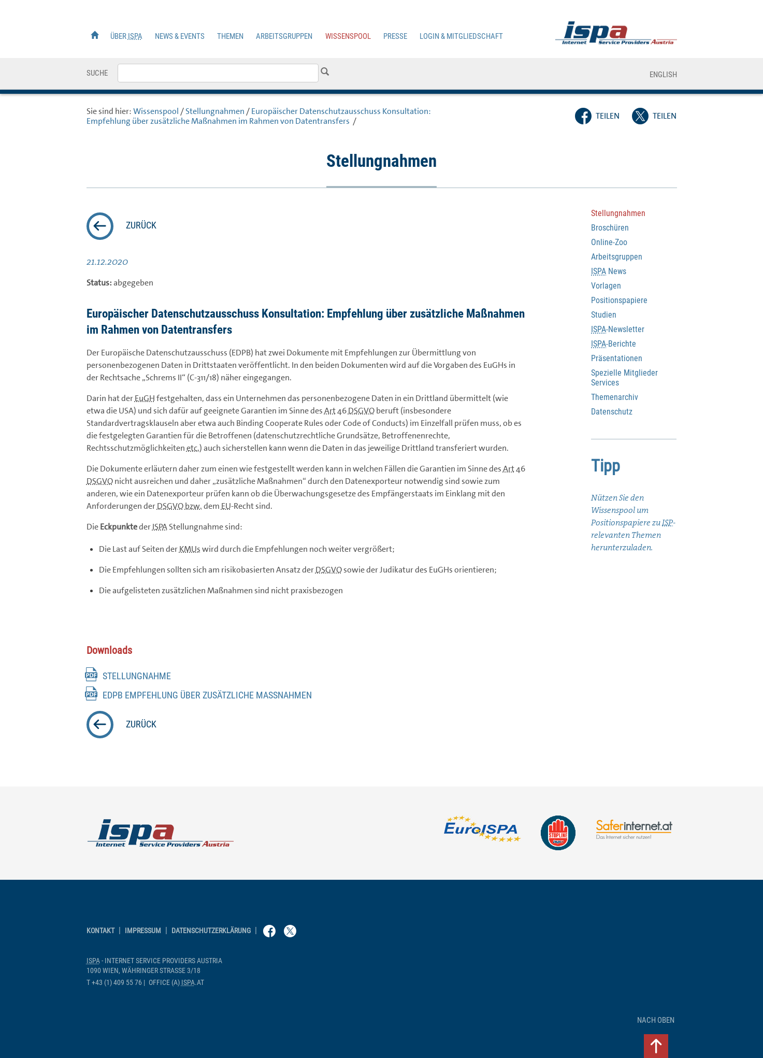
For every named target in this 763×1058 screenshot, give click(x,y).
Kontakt (100, 930)
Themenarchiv (614, 397)
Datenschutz (611, 412)
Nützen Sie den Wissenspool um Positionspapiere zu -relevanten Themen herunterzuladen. (633, 522)
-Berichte (613, 344)
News (608, 271)
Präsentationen (616, 358)
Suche (97, 73)
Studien (603, 315)
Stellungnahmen (214, 111)
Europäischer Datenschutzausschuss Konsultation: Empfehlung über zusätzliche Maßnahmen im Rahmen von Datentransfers (259, 116)
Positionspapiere (619, 300)
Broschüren (610, 228)
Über (126, 36)
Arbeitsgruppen (284, 36)
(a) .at (176, 982)
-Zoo (609, 242)
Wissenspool (348, 36)
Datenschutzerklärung (211, 930)
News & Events (180, 36)
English (663, 74)
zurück (141, 225)
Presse (395, 36)
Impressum (143, 930)
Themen (230, 36)
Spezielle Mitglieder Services (624, 377)
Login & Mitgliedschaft (461, 36)
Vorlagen (606, 286)
